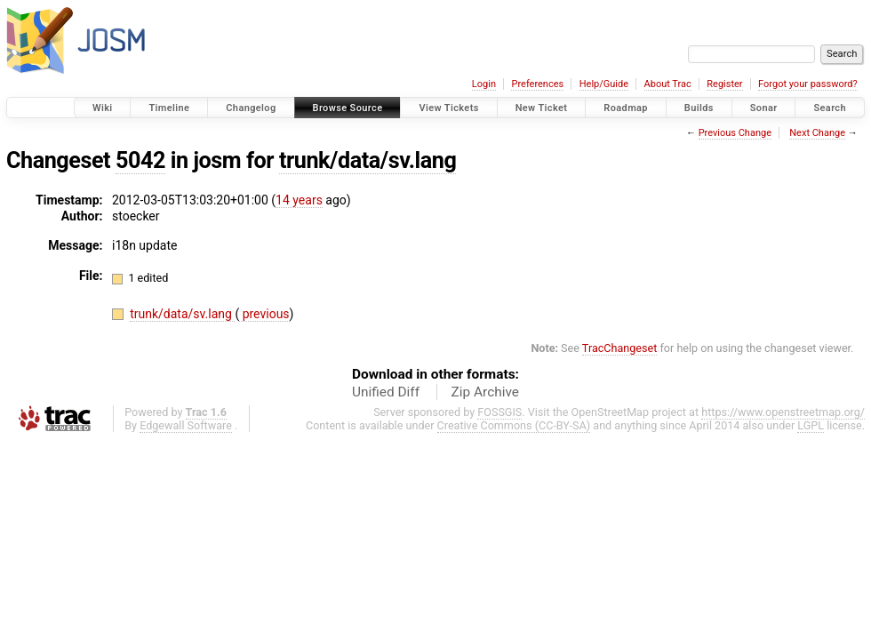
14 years (299, 200)
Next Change (817, 133)
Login (484, 84)
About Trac (667, 84)
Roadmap (625, 108)
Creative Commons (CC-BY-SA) (514, 425)
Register (724, 84)
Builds (699, 108)
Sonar (764, 108)
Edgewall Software (186, 425)
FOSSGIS (499, 412)
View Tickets (448, 108)
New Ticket (541, 108)
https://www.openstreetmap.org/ (783, 412)
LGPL (810, 425)
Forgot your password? (808, 84)
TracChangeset (620, 348)
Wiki (102, 108)
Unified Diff (386, 392)
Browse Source (348, 108)
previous (264, 314)
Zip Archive (485, 392)
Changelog (251, 108)
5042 (140, 160)
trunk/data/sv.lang (367, 160)
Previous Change (735, 133)
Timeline (168, 108)
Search (829, 108)
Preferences (537, 84)
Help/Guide (603, 84)
